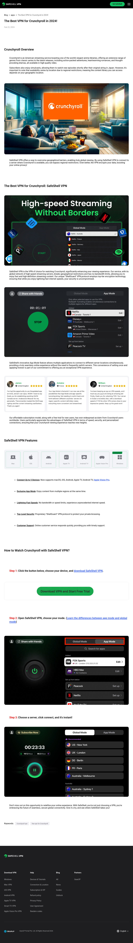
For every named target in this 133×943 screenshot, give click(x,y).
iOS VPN (7, 890)
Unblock (59, 895)
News (58, 885)
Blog (6, 15)
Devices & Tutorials (37, 879)
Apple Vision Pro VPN (13, 911)
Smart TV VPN (10, 906)
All (57, 879)
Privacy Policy (35, 901)
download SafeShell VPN (88, 570)
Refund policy (35, 895)
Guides (59, 890)
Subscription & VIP (37, 890)
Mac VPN (8, 885)
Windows (8, 879)
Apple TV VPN (9, 901)
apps (13, 15)
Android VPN (9, 895)
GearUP (77, 879)
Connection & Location (39, 885)
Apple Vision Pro (101, 480)
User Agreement (36, 906)
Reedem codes (36, 911)
